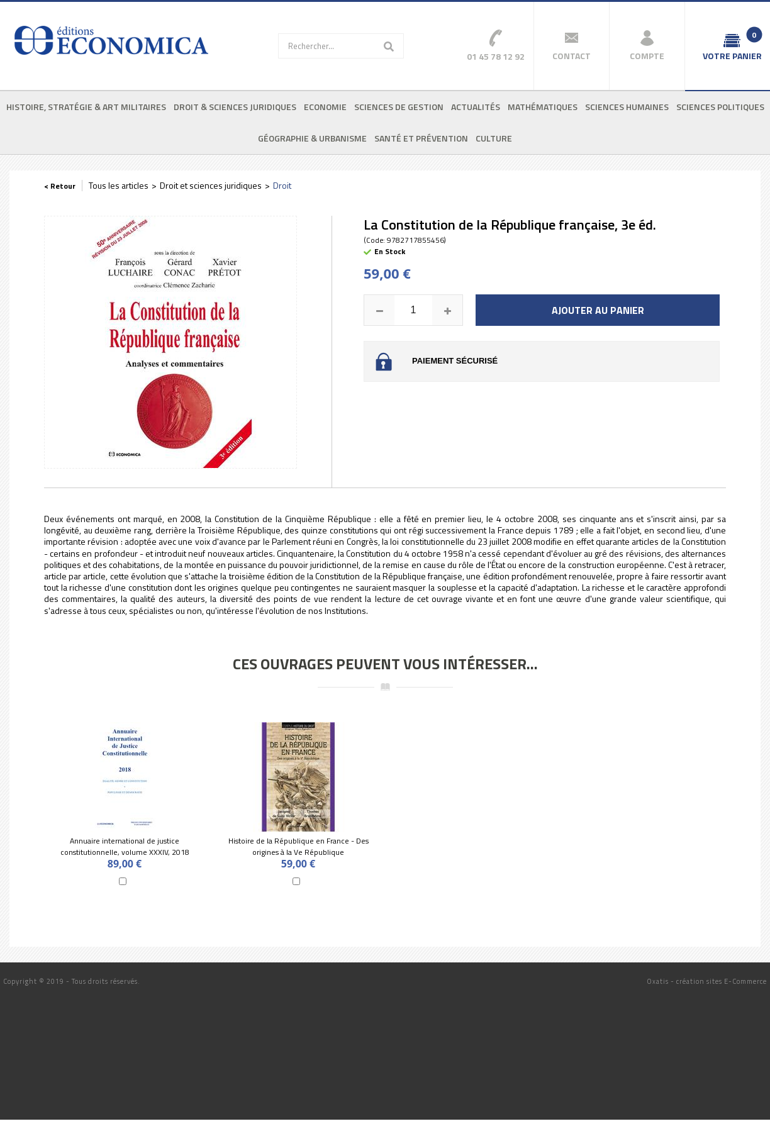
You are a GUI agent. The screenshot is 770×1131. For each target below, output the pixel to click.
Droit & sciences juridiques (235, 106)
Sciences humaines (627, 106)
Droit (282, 185)
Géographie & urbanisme (312, 138)
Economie (325, 106)
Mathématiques (543, 106)
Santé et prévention (421, 138)
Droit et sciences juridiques (211, 185)
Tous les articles (118, 185)
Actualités (475, 106)
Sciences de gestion (399, 106)
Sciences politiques (720, 106)
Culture (494, 138)
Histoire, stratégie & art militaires (86, 106)
